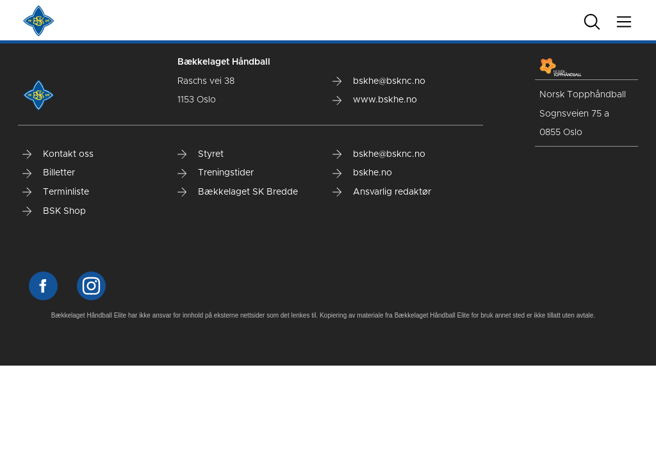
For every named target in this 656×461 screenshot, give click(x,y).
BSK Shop (54, 211)
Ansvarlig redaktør (381, 192)
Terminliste (55, 192)
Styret (200, 154)
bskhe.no (362, 172)
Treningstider (215, 172)
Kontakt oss (58, 154)
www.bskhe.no (374, 99)
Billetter (48, 172)
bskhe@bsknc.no (378, 81)
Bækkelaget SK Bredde (237, 192)
